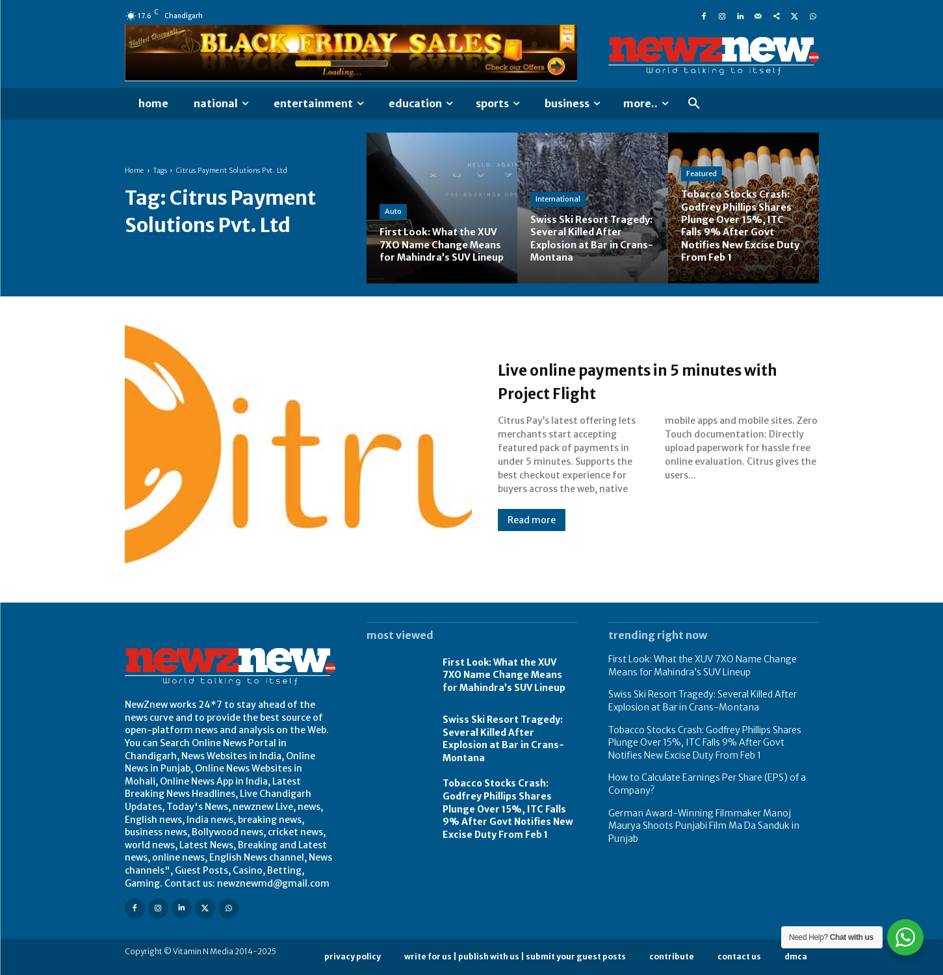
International (558, 198)
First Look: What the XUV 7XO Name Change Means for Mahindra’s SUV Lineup (504, 675)
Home (134, 170)
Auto (393, 198)
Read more (532, 520)
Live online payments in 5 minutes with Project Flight (658, 380)
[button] (694, 104)
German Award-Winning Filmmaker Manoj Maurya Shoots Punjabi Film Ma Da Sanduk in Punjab (703, 825)
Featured (701, 174)
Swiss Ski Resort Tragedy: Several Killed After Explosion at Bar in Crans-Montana (503, 739)
